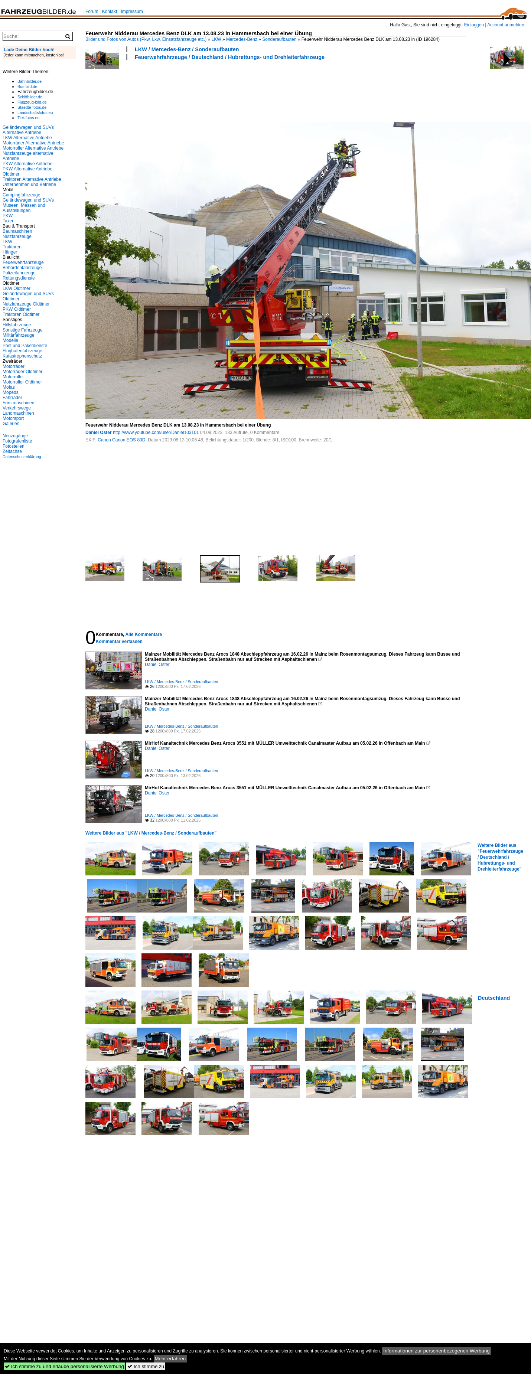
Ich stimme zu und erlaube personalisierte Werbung (64, 1366)
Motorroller (13, 376)
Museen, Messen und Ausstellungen (24, 208)
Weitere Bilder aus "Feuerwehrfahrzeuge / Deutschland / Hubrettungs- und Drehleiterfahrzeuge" (500, 857)
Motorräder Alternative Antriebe (33, 143)
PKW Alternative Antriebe (27, 163)
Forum (91, 11)
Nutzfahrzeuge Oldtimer (26, 304)
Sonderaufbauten (279, 39)
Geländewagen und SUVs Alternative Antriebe (28, 130)
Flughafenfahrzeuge (22, 350)
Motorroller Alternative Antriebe (33, 148)
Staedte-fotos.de (31, 107)
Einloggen (474, 24)
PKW (8, 215)
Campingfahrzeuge (21, 195)
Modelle (10, 340)
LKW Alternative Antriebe (27, 137)
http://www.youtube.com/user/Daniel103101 (156, 432)
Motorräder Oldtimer (22, 371)
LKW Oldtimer (16, 288)
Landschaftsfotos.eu (35, 112)
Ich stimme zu (145, 1366)
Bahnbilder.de (29, 81)
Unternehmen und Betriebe (29, 184)
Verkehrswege (17, 408)
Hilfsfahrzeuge (17, 324)
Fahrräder (12, 397)
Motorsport (13, 418)
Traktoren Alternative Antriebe (32, 179)
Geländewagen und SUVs (28, 200)
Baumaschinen (17, 231)
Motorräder (14, 366)
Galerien (11, 423)
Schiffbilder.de (29, 97)
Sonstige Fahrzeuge (22, 330)
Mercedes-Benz (241, 39)
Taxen (8, 220)
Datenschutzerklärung (22, 456)
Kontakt (109, 11)
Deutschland (494, 998)
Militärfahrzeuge (18, 335)
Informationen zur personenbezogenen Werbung (436, 1351)
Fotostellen (14, 446)
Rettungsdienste (19, 278)
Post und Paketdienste (25, 345)
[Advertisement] (220, 90)
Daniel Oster (98, 432)
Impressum (132, 11)
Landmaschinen (18, 413)
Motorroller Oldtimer (22, 382)
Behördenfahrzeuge (22, 267)
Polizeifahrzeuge (19, 272)
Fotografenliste (17, 441)
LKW (216, 39)
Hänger (10, 252)
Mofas (9, 387)
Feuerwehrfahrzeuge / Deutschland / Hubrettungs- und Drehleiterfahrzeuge (230, 57)
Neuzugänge (15, 435)
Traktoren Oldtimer (21, 314)
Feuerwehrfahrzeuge (23, 262)
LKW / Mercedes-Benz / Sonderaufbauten (187, 49)
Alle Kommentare (143, 634)
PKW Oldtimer (17, 309)
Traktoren (12, 246)
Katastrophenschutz (22, 356)
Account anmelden (505, 24)
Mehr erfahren (170, 1358)
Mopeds (11, 392)
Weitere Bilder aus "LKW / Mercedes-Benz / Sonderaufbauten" (150, 833)
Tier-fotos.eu (28, 117)
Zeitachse (12, 451)
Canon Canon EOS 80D (121, 440)
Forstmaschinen (18, 402)
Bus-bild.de (27, 86)
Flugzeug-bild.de (32, 102)
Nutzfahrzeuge (17, 236)
